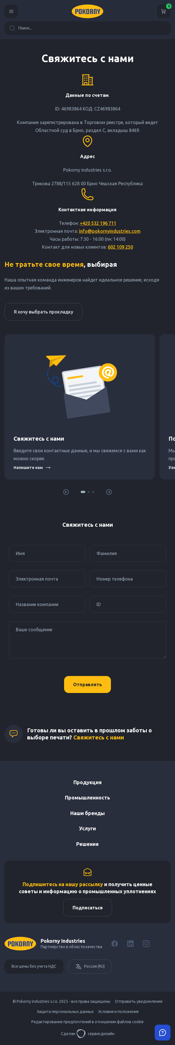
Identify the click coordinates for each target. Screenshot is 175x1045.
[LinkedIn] (130, 943)
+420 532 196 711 (98, 223)
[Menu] (11, 11)
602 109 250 (120, 246)
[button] (83, 492)
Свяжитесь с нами (98, 737)
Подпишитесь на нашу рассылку (63, 884)
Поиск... (20, 28)
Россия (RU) (90, 966)
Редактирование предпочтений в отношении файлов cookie (87, 1022)
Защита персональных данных (65, 1011)
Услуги (87, 828)
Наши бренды (87, 813)
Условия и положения (118, 1011)
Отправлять (87, 684)
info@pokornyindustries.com (110, 231)
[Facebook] (114, 943)
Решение (87, 844)
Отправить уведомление (139, 1001)
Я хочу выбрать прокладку (43, 311)
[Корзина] (163, 11)
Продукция (87, 782)
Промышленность (87, 797)
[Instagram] (146, 943)
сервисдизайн (95, 1033)
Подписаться (88, 907)
